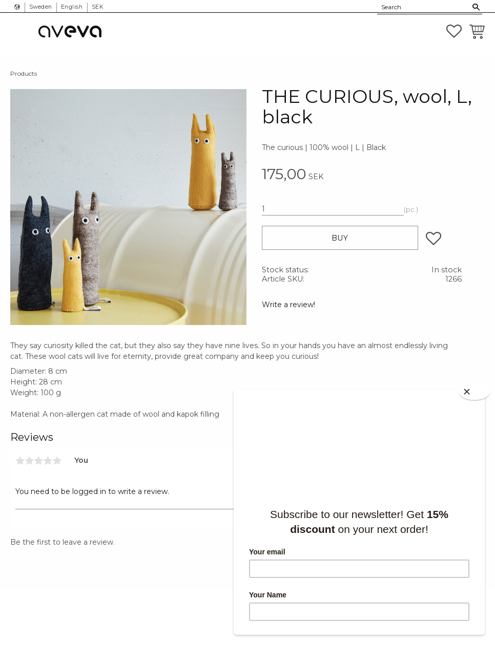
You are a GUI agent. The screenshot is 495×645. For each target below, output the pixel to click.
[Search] (476, 7)
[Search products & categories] (423, 7)
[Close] (474, 392)
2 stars (29, 460)
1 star (20, 460)
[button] (454, 31)
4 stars (47, 460)
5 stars (56, 460)
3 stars (38, 460)
